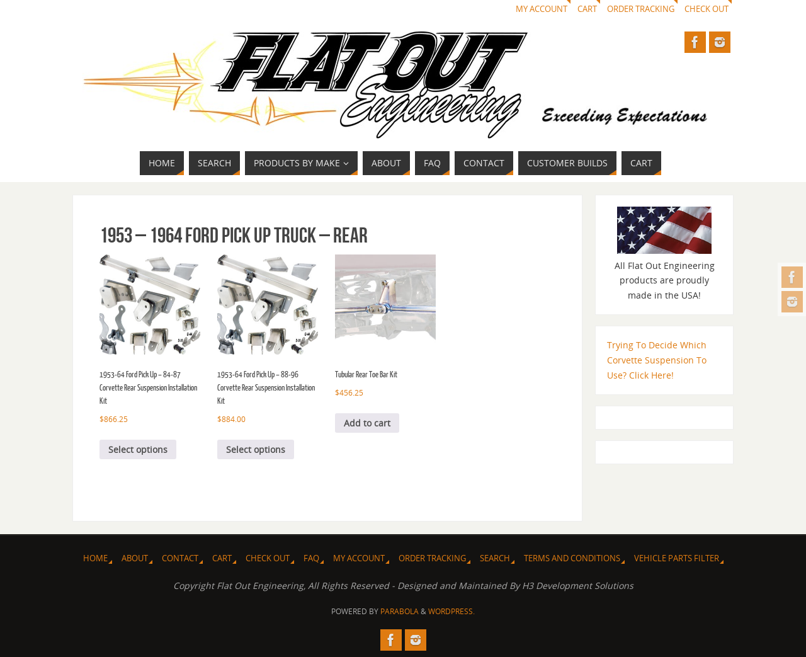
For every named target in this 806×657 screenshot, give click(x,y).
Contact (180, 558)
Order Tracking (640, 9)
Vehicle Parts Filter (676, 558)
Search (495, 558)
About (135, 558)
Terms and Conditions (572, 558)
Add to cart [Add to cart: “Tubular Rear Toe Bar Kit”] (367, 423)
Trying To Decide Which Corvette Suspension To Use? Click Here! (657, 360)
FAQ (311, 558)
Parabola (399, 611)
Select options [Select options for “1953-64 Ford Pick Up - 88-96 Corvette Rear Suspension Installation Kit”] (255, 449)
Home (95, 558)
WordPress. (451, 611)
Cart (587, 9)
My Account (541, 9)
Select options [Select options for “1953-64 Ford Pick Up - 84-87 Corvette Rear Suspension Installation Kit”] (137, 449)
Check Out (706, 9)
